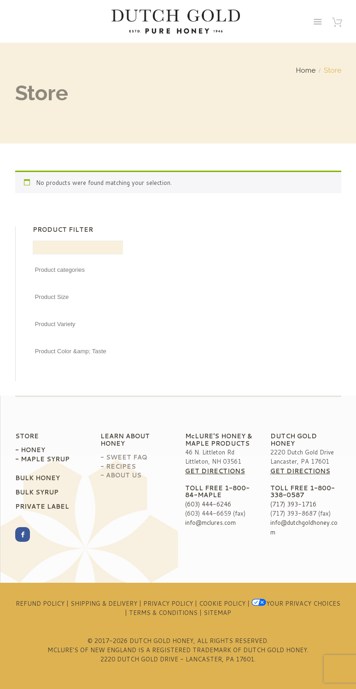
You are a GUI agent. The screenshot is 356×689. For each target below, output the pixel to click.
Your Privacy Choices (295, 603)
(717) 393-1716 (293, 504)
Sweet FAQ (126, 457)
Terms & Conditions (163, 613)
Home (305, 71)
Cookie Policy (222, 603)
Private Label (42, 506)
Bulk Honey (37, 478)
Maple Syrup (45, 459)
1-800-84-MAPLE (217, 492)
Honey (33, 450)
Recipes (121, 466)
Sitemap (217, 613)
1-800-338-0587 (302, 492)
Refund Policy (40, 603)
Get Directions (215, 471)
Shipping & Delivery (103, 603)
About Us (123, 475)
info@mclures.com (210, 522)
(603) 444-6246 (208, 504)
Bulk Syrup (36, 492)
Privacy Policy (168, 603)
